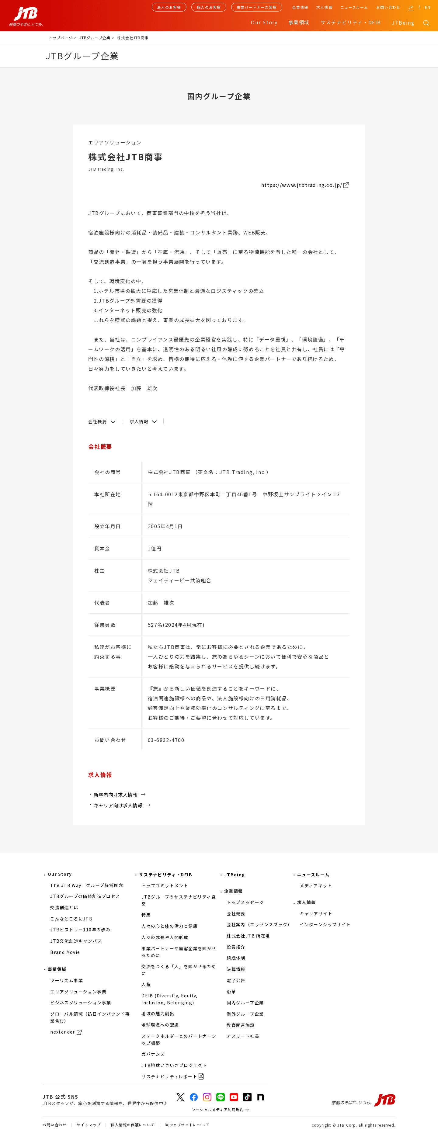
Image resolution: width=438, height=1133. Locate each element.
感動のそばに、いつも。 (363, 1100)
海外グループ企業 (245, 1014)
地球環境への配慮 (160, 1025)
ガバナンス (153, 1054)
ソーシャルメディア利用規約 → (220, 1109)
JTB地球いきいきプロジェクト (174, 1065)
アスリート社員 (243, 1036)
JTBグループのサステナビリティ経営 (178, 900)
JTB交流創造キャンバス (76, 941)
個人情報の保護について (133, 1125)
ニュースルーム (354, 7)
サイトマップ (89, 1125)
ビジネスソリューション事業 (80, 1003)
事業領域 (57, 969)
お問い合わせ (388, 7)
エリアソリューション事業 (78, 992)
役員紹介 (236, 947)
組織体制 (236, 958)
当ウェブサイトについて (187, 1125)
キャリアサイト (316, 913)
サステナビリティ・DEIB (165, 874)
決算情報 (236, 969)
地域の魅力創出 (157, 1013)
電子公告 (236, 980)
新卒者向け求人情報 (115, 794)
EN (427, 7)
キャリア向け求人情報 (118, 805)
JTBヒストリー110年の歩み (80, 930)
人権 (146, 984)
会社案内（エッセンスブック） (259, 924)
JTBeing (403, 22)
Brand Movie (65, 952)
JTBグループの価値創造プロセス (85, 896)
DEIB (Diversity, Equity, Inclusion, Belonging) (169, 999)
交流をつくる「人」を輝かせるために (178, 969)
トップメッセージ (245, 902)
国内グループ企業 (245, 1003)
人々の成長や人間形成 (164, 937)
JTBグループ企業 (95, 37)
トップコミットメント (164, 885)
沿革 (231, 992)
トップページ (61, 37)
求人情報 (324, 7)
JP (410, 7)
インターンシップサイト (325, 924)
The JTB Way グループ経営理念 (86, 885)
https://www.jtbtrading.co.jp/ (301, 185)
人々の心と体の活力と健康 (169, 926)
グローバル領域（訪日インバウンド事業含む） (90, 1017)
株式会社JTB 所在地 (248, 936)
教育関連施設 (241, 1025)
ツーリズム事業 (66, 980)
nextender (62, 1032)
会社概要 (97, 421)
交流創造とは (64, 907)
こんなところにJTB (71, 919)
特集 (146, 915)
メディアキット (316, 885)
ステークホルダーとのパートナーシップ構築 (178, 1039)
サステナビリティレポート (169, 1076)
